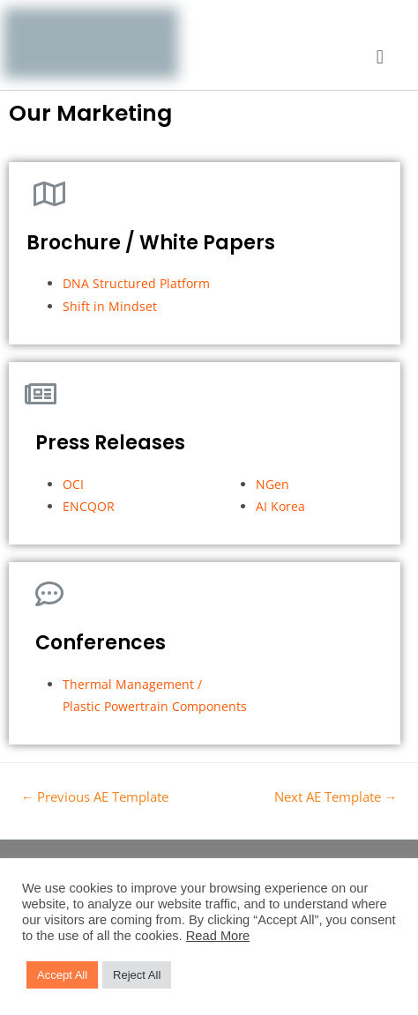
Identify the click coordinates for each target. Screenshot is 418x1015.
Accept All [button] (62, 975)
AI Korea (280, 506)
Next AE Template (336, 796)
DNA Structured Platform (136, 283)
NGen (272, 484)
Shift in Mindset (111, 306)
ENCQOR (90, 506)
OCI (73, 484)
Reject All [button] (136, 975)
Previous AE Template (95, 796)
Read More (218, 936)
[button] (379, 57)
